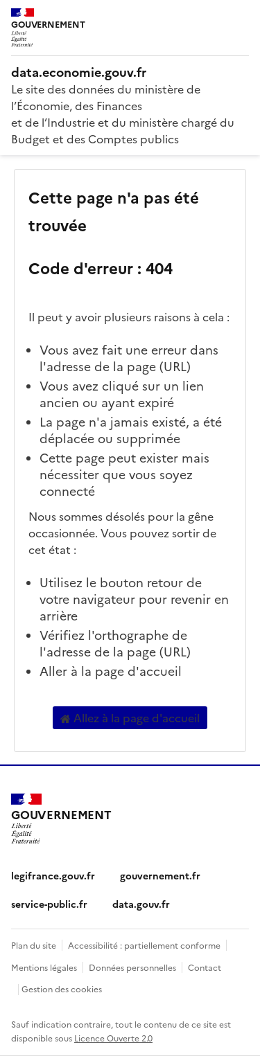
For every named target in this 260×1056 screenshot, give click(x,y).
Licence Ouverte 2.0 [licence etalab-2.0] (113, 1038)
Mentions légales (44, 967)
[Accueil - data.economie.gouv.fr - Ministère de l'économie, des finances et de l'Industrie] (130, 72)
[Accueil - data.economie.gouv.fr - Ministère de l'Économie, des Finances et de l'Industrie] (61, 819)
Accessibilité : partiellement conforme (144, 945)
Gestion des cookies (61, 988)
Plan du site (33, 945)
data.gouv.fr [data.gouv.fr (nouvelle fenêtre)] (141, 904)
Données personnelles (132, 967)
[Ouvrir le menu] (239, 21)
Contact (204, 967)
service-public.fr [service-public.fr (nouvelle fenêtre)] (49, 904)
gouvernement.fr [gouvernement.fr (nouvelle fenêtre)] (160, 875)
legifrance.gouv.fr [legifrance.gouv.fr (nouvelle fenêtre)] (53, 875)
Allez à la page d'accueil (130, 718)
